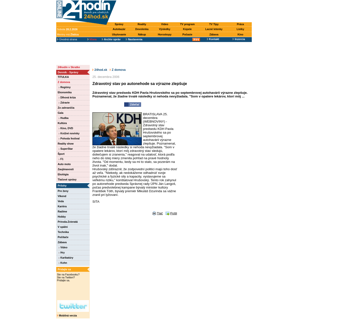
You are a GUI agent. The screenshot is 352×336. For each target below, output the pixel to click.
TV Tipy (214, 24)
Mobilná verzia (67, 315)
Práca (240, 24)
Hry (62, 252)
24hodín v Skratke (69, 67)
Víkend (62, 196)
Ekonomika (65, 92)
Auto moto (64, 164)
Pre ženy (63, 190)
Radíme (62, 211)
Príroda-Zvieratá (68, 221)
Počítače (63, 237)
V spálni (63, 226)
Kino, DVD (66, 128)
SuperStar (66, 148)
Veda (61, 201)
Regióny (65, 87)
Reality (142, 24)
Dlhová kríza (67, 97)
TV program (187, 24)
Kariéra (62, 206)
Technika (63, 232)
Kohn (63, 262)
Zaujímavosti (66, 169)
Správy (119, 24)
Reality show (66, 143)
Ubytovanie (119, 34)
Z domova (64, 82)
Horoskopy (165, 34)
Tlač (160, 213)
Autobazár (119, 29)
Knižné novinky (69, 133)
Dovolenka (142, 29)
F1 (61, 159)
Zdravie (64, 102)
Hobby (62, 216)
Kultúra (62, 123)
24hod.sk (99, 70)
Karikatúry (66, 257)
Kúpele (187, 29)
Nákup (142, 34)
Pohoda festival (69, 138)
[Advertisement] (185, 11)
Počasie (187, 34)
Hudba (63, 117)
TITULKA (63, 76)
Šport (61, 153)
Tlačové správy (67, 179)
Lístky (240, 29)
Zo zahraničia (66, 107)
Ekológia (63, 174)
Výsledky (164, 29)
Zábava (214, 34)
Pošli (173, 213)
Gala (60, 112)
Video (164, 24)
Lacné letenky (213, 29)
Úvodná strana (67, 39)
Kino (240, 34)
